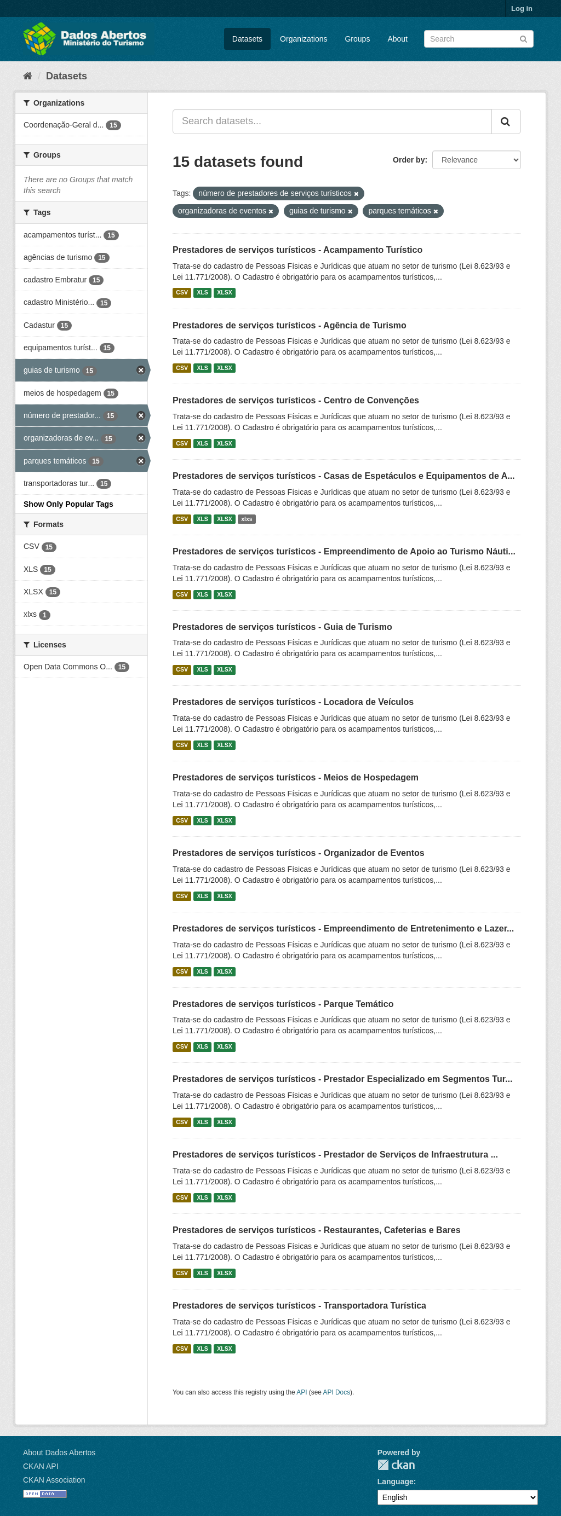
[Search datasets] (479, 39)
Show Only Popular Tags (68, 504)
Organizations (303, 38)
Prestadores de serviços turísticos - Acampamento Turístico (297, 249)
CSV (182, 293)
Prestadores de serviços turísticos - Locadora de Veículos (293, 702)
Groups (357, 38)
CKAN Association (54, 1480)
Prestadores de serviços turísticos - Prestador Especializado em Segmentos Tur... (342, 1079)
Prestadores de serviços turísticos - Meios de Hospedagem (296, 777)
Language (395, 1481)
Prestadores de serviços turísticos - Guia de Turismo (282, 627)
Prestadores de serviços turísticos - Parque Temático (283, 1004)
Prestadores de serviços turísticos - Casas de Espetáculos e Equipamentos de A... (344, 476)
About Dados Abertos (59, 1452)
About (397, 38)
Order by (409, 159)
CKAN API (41, 1466)
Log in (522, 8)
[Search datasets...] (332, 121)
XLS (202, 293)
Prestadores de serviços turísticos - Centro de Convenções (296, 400)
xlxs (246, 519)
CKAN (396, 1465)
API (301, 1392)
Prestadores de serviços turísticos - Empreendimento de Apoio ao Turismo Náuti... (344, 551)
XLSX (224, 293)
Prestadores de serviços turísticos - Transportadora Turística (299, 1305)
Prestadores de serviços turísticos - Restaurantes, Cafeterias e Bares (317, 1230)
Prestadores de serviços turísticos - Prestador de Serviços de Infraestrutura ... (335, 1154)
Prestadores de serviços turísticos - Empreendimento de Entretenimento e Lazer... (343, 928)
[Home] (27, 76)
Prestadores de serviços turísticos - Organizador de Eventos (299, 853)
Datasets (247, 38)
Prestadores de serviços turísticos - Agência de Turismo (290, 325)
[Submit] (523, 38)
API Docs (337, 1392)
